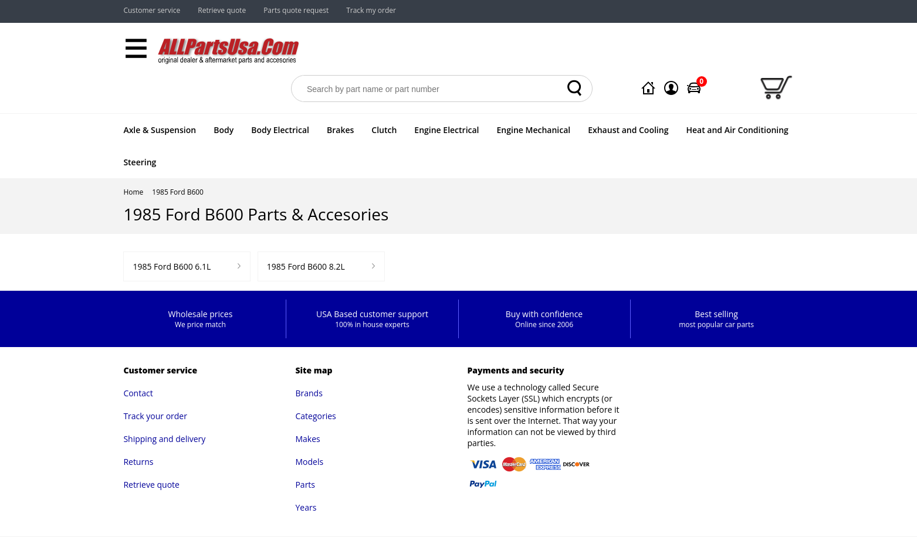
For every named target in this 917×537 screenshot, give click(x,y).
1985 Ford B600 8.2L (306, 266)
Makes (307, 438)
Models (309, 461)
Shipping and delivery (164, 438)
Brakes (340, 129)
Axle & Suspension (159, 129)
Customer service (151, 10)
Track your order (155, 416)
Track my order (371, 10)
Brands (308, 393)
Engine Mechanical (534, 129)
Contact (138, 393)
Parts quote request (296, 10)
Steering (139, 162)
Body (224, 129)
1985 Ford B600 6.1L (172, 266)
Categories (315, 416)
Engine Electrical (446, 129)
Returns (138, 461)
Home (133, 192)
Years (305, 507)
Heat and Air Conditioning (737, 129)
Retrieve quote (222, 10)
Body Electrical (280, 129)
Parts (305, 484)
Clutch (384, 129)
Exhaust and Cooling (628, 129)
